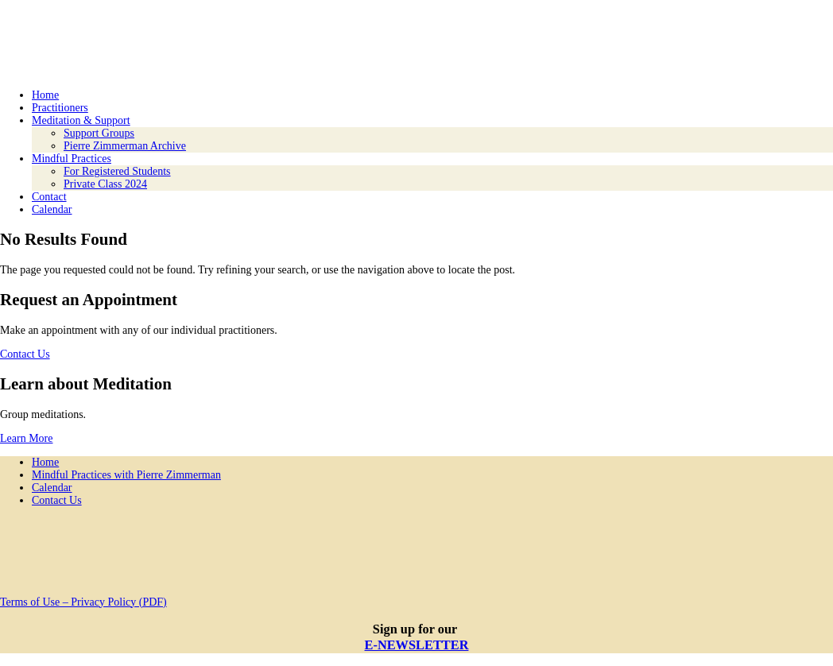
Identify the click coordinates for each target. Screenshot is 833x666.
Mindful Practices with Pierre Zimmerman (126, 475)
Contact (49, 197)
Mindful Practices (71, 159)
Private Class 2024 (105, 184)
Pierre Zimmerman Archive (125, 146)
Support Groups (99, 133)
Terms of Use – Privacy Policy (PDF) (83, 602)
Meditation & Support (81, 120)
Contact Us (25, 354)
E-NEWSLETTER (417, 644)
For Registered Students (117, 171)
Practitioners (60, 108)
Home (45, 95)
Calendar (52, 209)
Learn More (26, 438)
